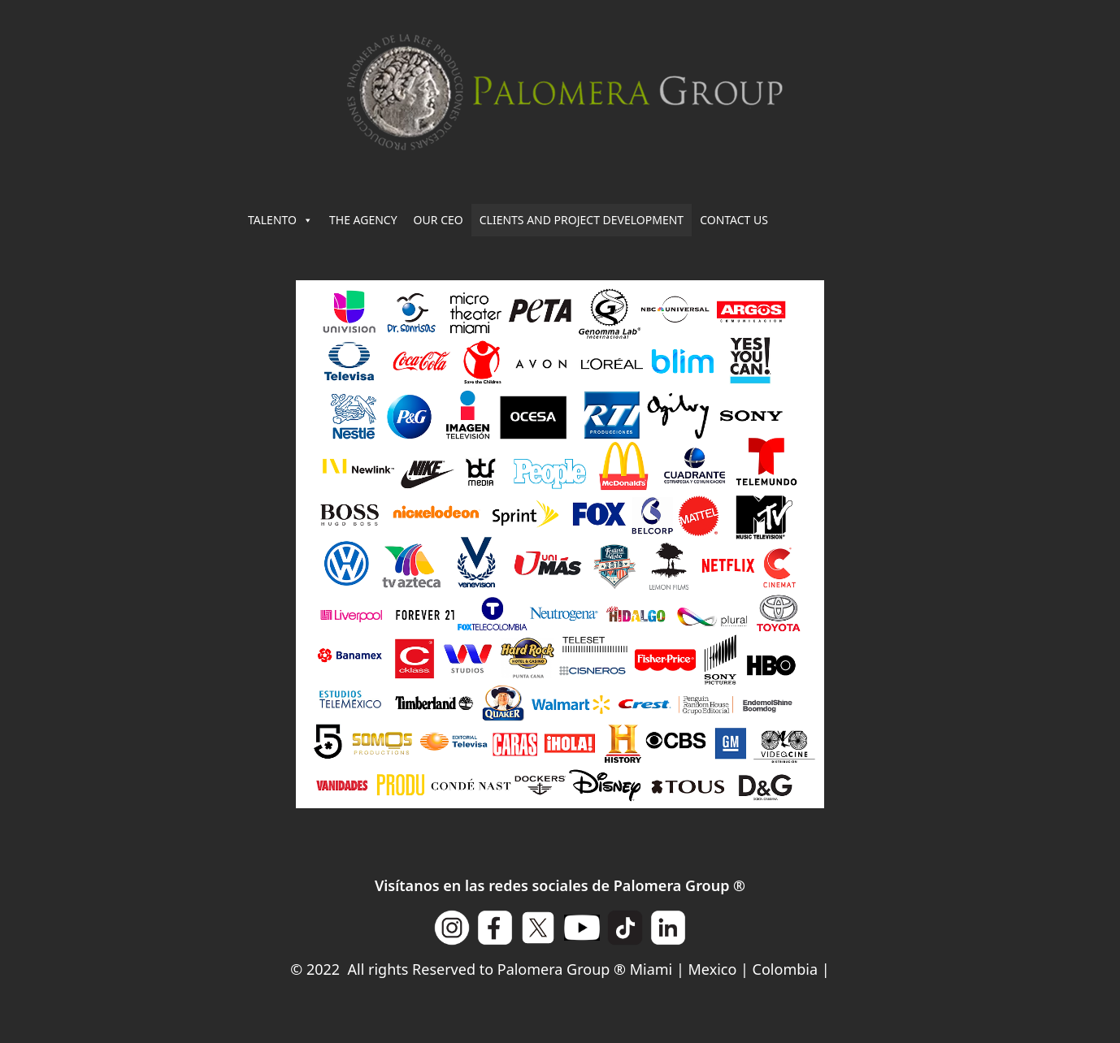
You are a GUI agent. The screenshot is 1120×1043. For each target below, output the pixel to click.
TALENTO (280, 220)
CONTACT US (734, 219)
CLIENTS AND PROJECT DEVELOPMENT (582, 219)
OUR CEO (438, 219)
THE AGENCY (363, 219)
